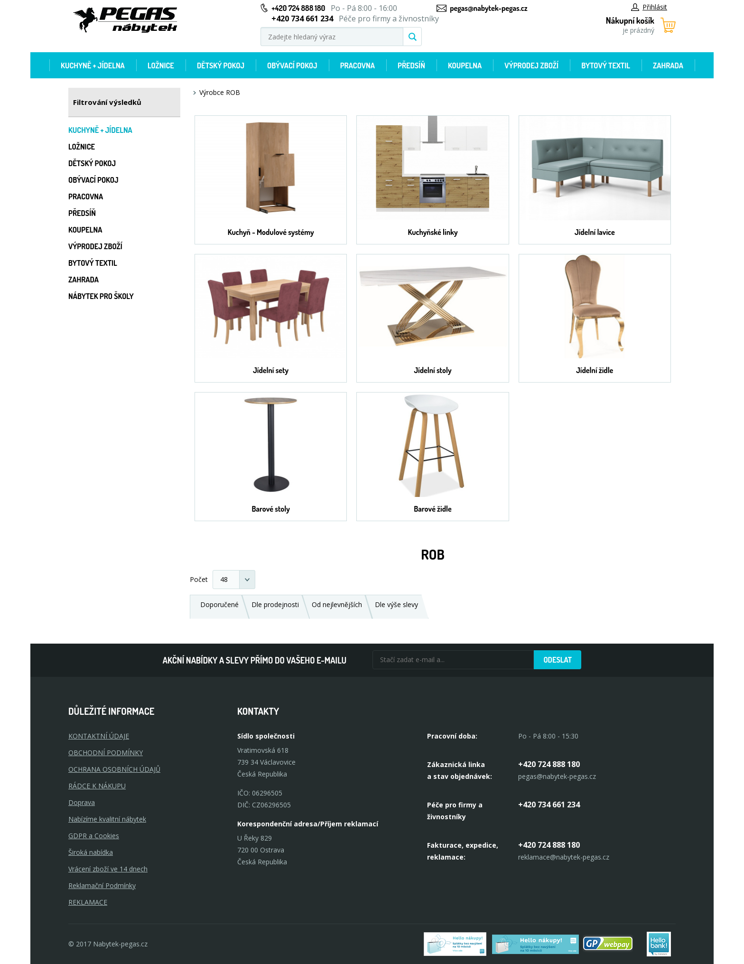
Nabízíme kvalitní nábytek (107, 819)
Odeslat (557, 660)
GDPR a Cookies (93, 835)
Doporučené (219, 604)
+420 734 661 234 (549, 804)
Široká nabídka (90, 852)
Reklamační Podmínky (102, 885)
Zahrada (668, 65)
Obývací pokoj (292, 65)
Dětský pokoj (220, 65)
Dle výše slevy (396, 604)
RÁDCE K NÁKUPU (97, 785)
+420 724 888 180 (298, 8)
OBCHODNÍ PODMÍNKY (105, 752)
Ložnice (161, 65)
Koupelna (465, 65)
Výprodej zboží (531, 65)
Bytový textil (605, 65)
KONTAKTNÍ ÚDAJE (98, 735)
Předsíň (411, 65)
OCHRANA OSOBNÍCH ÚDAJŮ (114, 769)
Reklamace (87, 902)
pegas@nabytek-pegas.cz (488, 8)
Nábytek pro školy (101, 296)
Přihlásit (649, 6)
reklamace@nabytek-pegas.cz (563, 856)
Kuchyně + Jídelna (93, 65)
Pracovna (357, 65)
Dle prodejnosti (275, 604)
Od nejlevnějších (337, 604)
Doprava (81, 802)
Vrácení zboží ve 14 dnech (108, 868)
